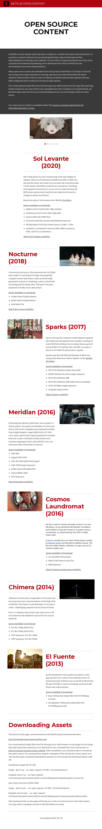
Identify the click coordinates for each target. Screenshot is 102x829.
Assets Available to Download (36, 205)
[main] (51, 28)
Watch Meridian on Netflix (21, 482)
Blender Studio (54, 543)
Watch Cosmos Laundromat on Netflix (63, 569)
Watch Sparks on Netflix (57, 394)
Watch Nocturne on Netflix (21, 309)
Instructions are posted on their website (27, 750)
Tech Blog (66, 200)
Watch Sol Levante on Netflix (36, 236)
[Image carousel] (51, 131)
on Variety (37, 444)
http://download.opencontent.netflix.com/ (28, 739)
